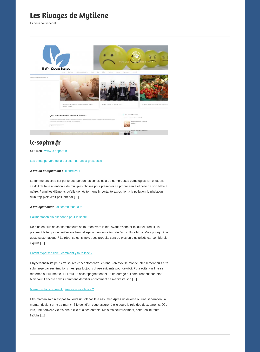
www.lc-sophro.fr (55, 151)
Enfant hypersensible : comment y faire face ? (61, 253)
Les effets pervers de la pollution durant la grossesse (66, 161)
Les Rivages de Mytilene (69, 15)
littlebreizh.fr (72, 171)
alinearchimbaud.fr (69, 207)
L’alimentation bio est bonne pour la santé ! (59, 217)
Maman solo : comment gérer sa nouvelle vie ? (62, 289)
